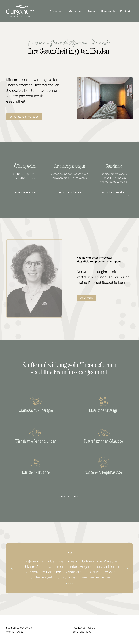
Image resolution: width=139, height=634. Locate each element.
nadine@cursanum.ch (19, 627)
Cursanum (56, 11)
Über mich (108, 11)
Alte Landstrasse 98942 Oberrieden (84, 629)
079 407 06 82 (15, 631)
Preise (91, 11)
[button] (11, 568)
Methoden (75, 11)
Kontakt (125, 11)
